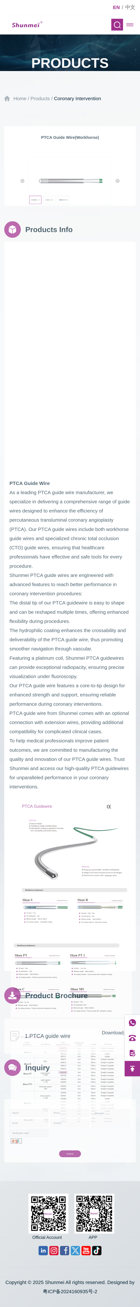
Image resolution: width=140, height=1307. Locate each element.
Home (20, 98)
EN (116, 7)
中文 (130, 7)
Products (40, 98)
